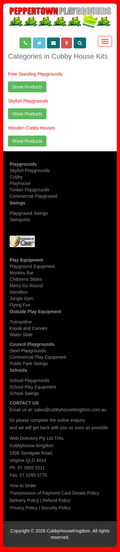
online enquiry (71, 420)
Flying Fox (20, 304)
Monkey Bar (22, 272)
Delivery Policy (24, 500)
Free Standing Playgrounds (35, 74)
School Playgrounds (30, 380)
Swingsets (20, 219)
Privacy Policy (23, 507)
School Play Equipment (33, 386)
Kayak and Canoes (28, 328)
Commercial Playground (33, 196)
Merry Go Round (26, 285)
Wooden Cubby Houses (31, 127)
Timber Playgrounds (30, 189)
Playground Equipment (32, 266)
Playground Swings (29, 213)
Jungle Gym (22, 298)
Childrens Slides (26, 279)
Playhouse (20, 183)
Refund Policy (56, 500)
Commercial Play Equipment (38, 357)
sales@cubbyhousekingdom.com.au (70, 409)
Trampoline (21, 321)
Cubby (16, 177)
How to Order (23, 485)
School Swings (24, 393)
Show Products (27, 86)
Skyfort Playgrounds (28, 101)
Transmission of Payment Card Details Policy (54, 493)
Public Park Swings (29, 363)
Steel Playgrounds (28, 350)
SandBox (19, 292)
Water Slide (21, 334)
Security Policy (56, 507)
